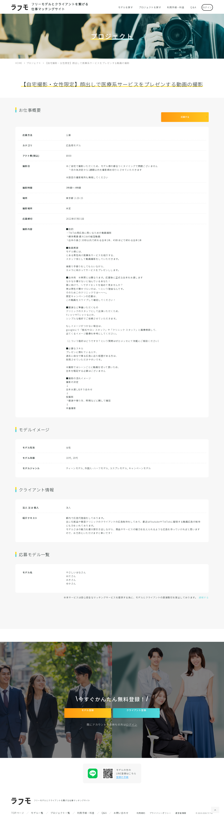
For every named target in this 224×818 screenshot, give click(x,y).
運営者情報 (180, 813)
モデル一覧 (37, 812)
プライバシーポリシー (160, 813)
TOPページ (17, 812)
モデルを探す (128, 7)
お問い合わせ (121, 812)
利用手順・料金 (173, 7)
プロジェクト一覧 (60, 812)
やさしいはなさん (76, 570)
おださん (71, 573)
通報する (204, 595)
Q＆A (189, 7)
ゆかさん (71, 581)
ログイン (204, 7)
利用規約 (141, 813)
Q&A (104, 812)
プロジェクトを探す (150, 7)
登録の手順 (122, 777)
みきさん (71, 577)
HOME (18, 63)
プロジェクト (33, 63)
